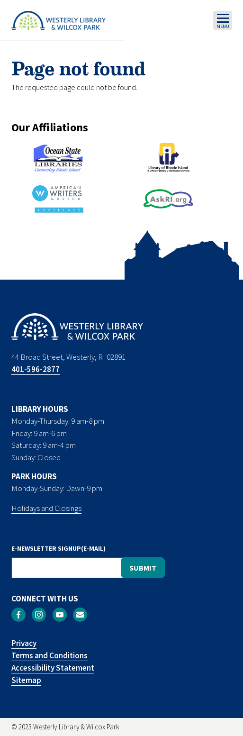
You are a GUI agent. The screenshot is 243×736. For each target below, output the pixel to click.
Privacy (23, 643)
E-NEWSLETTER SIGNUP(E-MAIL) (58, 548)
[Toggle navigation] (222, 20)
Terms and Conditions (49, 655)
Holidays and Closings (46, 508)
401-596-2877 (35, 369)
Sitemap (26, 680)
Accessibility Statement (52, 668)
